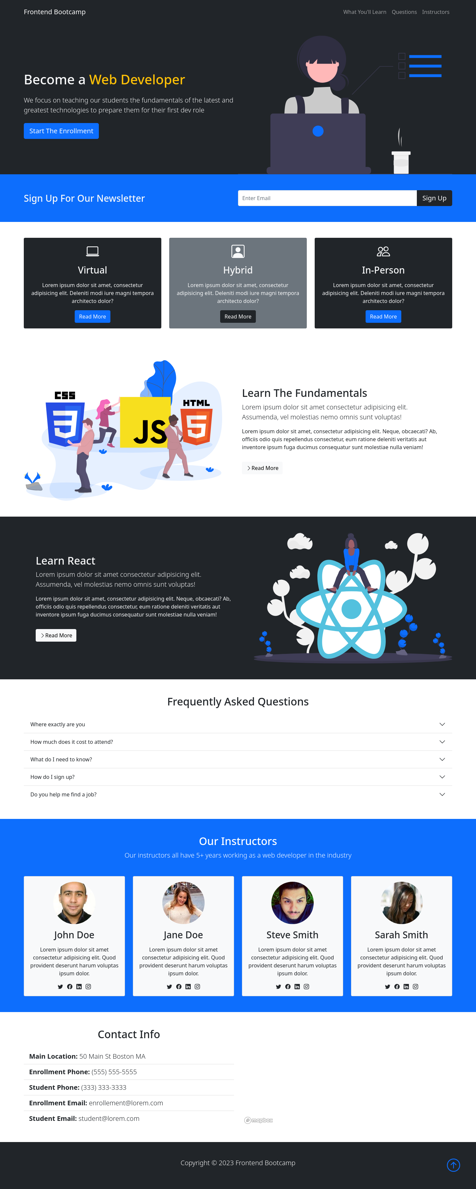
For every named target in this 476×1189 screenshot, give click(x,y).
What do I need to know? (61, 759)
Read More (92, 316)
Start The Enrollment (61, 130)
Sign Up (434, 197)
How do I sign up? (52, 777)
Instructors (436, 12)
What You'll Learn (364, 12)
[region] (347, 1077)
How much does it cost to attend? (71, 741)
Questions (404, 12)
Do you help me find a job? (63, 794)
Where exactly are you (57, 724)
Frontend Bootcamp (55, 11)
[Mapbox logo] (258, 1120)
